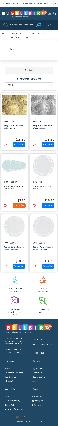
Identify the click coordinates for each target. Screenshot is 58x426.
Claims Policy (10, 405)
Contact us (37, 339)
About (19, 3)
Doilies (28, 37)
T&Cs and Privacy (12, 401)
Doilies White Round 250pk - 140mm (43, 187)
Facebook (37, 397)
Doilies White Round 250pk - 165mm (14, 248)
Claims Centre (38, 377)
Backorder (19, 205)
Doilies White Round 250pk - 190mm (43, 248)
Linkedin (37, 405)
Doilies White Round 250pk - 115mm (14, 187)
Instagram (37, 401)
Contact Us (37, 373)
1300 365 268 (53, 3)
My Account (37, 369)
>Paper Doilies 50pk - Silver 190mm (43, 127)
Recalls (35, 381)
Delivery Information (14, 409)
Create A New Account (8, 3)
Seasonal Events (17, 33)
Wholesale (39, 3)
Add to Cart (19, 145)
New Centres (10, 377)
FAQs (46, 3)
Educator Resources (28, 3)
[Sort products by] (29, 85)
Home (4, 33)
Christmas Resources (36, 33)
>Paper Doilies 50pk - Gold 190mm (14, 127)
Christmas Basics (14, 37)
